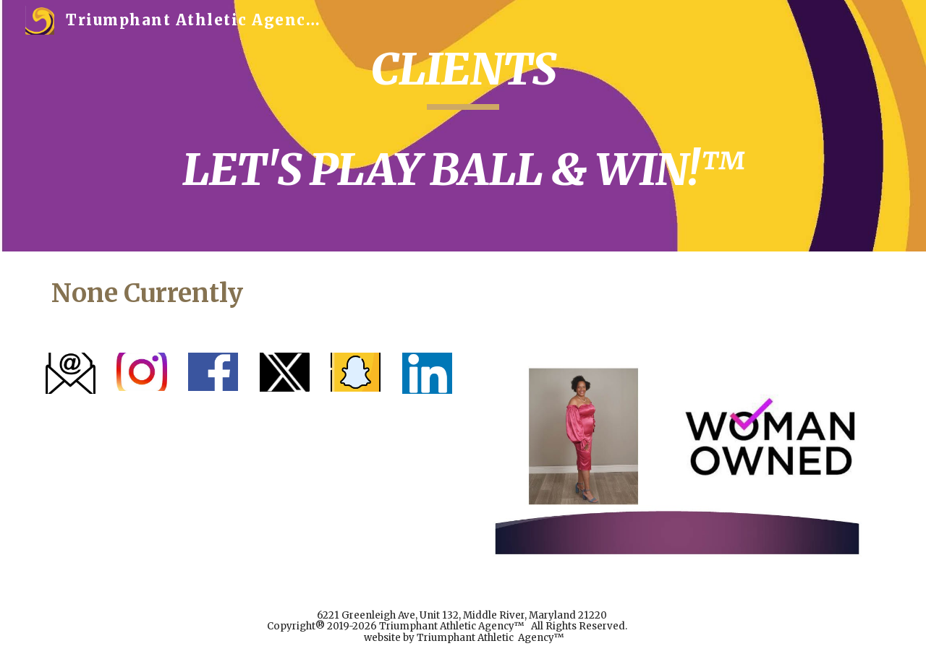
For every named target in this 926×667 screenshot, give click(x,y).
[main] (463, 125)
